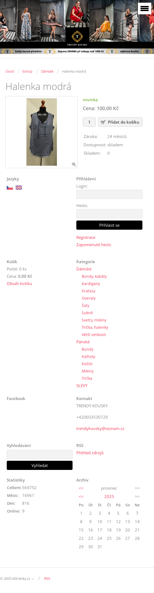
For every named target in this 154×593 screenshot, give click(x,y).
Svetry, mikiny (94, 320)
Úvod (9, 71)
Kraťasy (88, 290)
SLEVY (81, 385)
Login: (82, 186)
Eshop (27, 71)
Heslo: (82, 205)
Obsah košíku (19, 283)
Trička (87, 378)
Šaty (85, 305)
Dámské (47, 71)
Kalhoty (88, 356)
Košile (87, 363)
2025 (109, 496)
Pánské (83, 341)
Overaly (88, 298)
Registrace (85, 237)
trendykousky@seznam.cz (100, 428)
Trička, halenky (95, 327)
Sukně (87, 312)
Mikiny (88, 371)
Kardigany (91, 283)
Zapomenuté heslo (93, 244)
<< (81, 488)
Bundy (87, 349)
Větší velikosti (94, 334)
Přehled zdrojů (90, 452)
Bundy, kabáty (94, 276)
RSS (47, 578)
